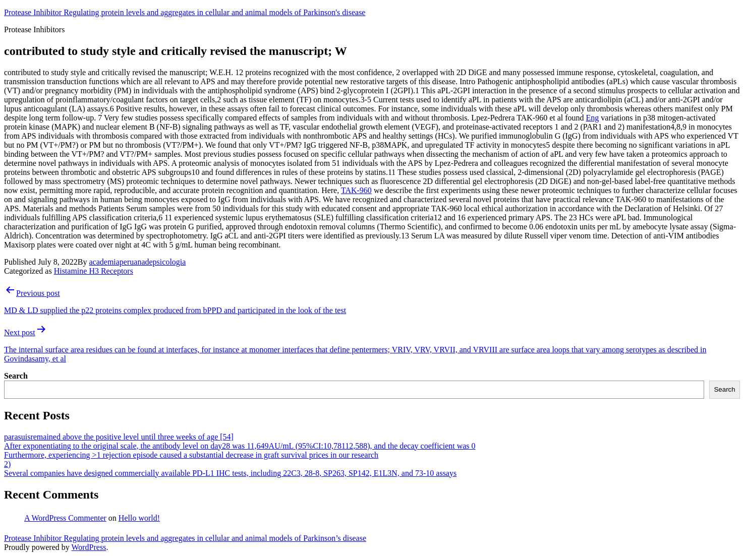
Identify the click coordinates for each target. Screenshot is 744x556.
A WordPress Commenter (65, 518)
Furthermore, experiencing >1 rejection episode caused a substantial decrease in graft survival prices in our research (191, 455)
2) (7, 464)
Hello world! (139, 518)
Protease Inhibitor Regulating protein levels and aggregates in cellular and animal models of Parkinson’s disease (185, 538)
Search (16, 376)
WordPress (88, 547)
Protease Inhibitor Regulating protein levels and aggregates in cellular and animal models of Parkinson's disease (184, 12)
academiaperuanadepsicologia (137, 262)
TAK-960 (356, 190)
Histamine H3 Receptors (93, 271)
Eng (592, 117)
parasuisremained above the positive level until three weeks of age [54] (119, 437)
